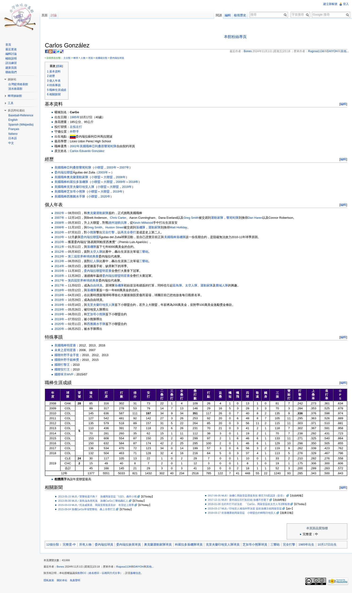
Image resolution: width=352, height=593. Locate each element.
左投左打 (78, 127)
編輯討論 (12, 53)
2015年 (62, 271)
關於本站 (64, 582)
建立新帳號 (330, 4)
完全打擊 (111, 233)
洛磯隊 (121, 286)
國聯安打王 (64, 370)
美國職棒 (88, 146)
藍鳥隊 (180, 286)
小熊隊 (94, 233)
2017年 (62, 281)
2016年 (62, 276)
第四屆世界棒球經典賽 (85, 281)
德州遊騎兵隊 (120, 223)
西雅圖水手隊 (78, 197)
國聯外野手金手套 (69, 355)
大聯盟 (110, 177)
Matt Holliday (181, 228)
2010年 (62, 233)
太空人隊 (99, 252)
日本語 (13, 138)
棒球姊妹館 (16, 95)
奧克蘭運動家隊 (80, 177)
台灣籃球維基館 (19, 84)
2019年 (129, 187)
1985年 (77, 117)
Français (14, 129)
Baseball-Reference (21, 115)
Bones (63, 568)
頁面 (46, 15)
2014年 (62, 266)
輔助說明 (12, 58)
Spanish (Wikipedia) (21, 124)
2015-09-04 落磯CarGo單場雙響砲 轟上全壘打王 (89, 509)
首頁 (9, 44)
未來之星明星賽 (68, 350)
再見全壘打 (131, 233)
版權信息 (138, 575)
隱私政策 (51, 582)
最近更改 (12, 49)
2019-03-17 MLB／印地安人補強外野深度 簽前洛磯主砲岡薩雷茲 (245, 508)
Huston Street (117, 228)
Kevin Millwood (146, 223)
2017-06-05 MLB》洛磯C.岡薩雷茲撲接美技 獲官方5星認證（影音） (247, 496)
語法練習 (12, 63)
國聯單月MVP (66, 374)
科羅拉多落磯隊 (80, 182)
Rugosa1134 (126, 568)
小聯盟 (101, 168)
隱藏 (62, 66)
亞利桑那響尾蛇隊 (106, 146)
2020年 (108, 197)
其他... (152, 568)
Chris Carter (120, 218)
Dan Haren (257, 218)
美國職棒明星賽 (68, 346)
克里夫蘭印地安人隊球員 (225, 545)
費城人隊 (224, 286)
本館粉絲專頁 (236, 37)
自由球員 (99, 286)
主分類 (69, 58)
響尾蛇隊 (235, 218)
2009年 (123, 182)
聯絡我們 (12, 72)
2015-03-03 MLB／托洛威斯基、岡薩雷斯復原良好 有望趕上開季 (98, 505)
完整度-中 (71, 545)
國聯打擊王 (64, 365)
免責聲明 (77, 582)
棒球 (78, 58)
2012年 (62, 252)
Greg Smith (193, 218)
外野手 (77, 132)
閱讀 (218, 15)
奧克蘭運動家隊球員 (160, 545)
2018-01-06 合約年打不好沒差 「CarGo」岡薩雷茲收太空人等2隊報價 (250, 504)
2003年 (114, 168)
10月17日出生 (329, 545)
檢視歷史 (239, 15)
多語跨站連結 (17, 110)
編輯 (342, 104)
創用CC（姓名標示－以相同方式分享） (102, 575)
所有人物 (88, 545)
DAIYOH (141, 568)
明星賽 (109, 271)
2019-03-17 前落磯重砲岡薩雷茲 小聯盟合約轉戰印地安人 (243, 513)
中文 (12, 143)
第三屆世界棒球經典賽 (85, 257)
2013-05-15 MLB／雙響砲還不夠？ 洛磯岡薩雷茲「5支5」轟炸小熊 (100, 496)
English (13, 120)
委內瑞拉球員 (119, 58)
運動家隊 (220, 218)
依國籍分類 (104, 58)
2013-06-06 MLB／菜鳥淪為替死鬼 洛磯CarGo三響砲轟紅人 (96, 501)
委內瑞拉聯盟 (66, 172)
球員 (93, 58)
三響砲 (146, 252)
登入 (345, 4)
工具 (11, 103)
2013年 (62, 257)
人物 (85, 58)
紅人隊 (97, 261)
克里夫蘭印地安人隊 (83, 187)
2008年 (123, 177)
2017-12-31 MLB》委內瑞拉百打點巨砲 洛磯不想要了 (239, 500)
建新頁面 (12, 67)
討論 (55, 15)
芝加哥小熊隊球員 (257, 545)
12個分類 (55, 545)
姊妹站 (13, 79)
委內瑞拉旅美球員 (131, 545)
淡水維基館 (16, 88)
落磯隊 (143, 228)
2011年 (62, 247)
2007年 (127, 168)
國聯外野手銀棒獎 (69, 360)
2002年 (77, 146)
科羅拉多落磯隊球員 (191, 545)
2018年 (136, 182)
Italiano (13, 133)
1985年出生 (309, 545)
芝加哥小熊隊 (78, 192)
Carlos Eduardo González (89, 151)
